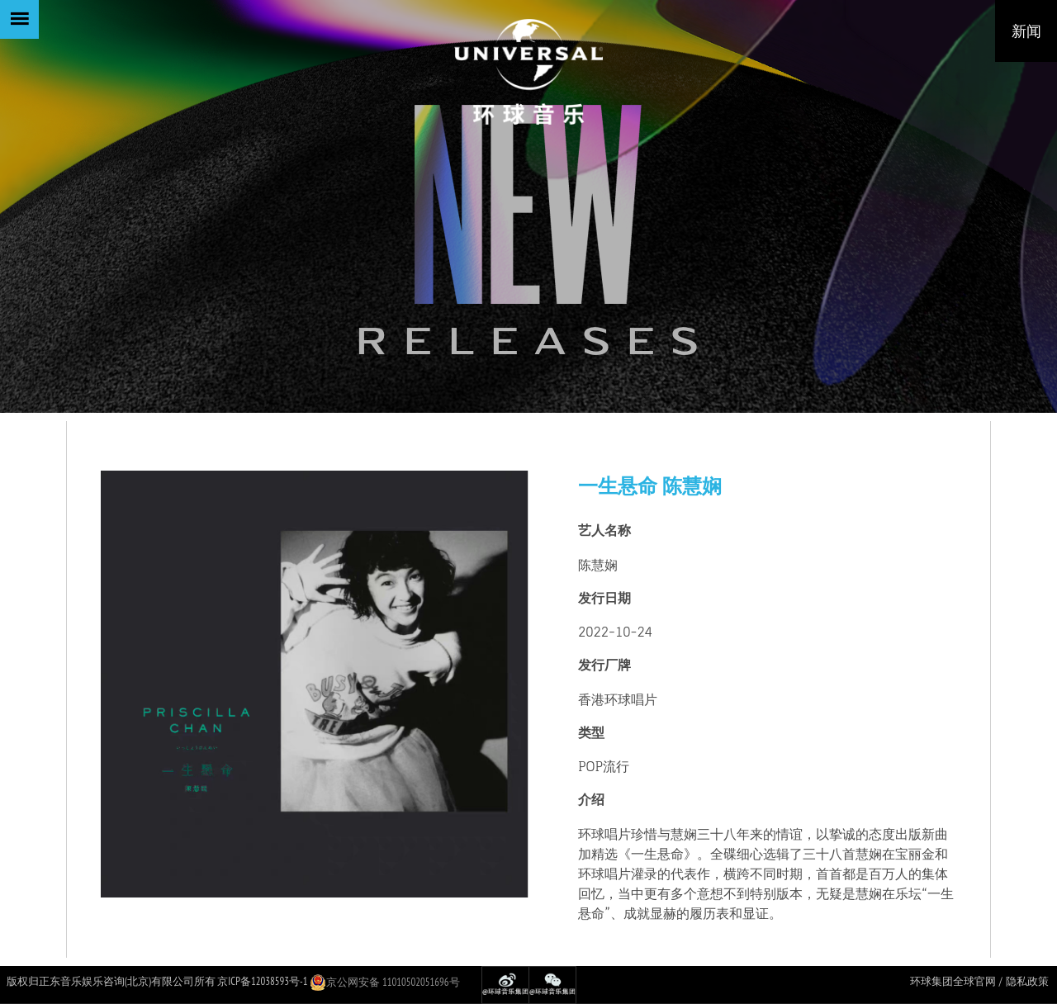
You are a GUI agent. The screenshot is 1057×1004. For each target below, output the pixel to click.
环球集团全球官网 (953, 981)
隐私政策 (1027, 981)
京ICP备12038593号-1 (262, 981)
